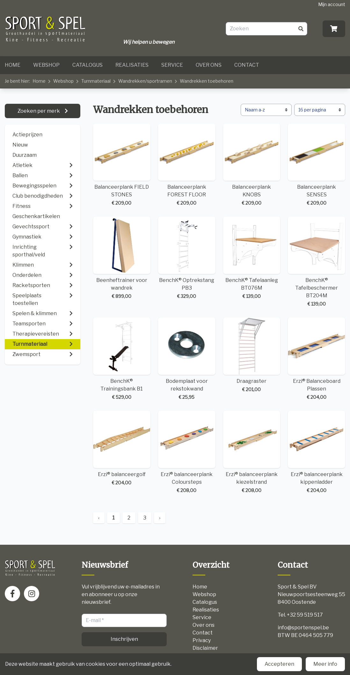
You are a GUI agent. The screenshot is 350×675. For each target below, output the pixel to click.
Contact (246, 65)
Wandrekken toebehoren (206, 81)
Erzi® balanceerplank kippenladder (316, 452)
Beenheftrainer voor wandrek (121, 258)
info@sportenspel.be (303, 628)
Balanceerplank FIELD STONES (121, 165)
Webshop (46, 65)
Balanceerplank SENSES (316, 165)
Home (12, 65)
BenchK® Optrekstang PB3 (186, 258)
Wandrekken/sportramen (145, 81)
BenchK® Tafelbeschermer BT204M (316, 261)
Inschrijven (124, 639)
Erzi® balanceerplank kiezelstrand (252, 452)
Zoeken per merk (39, 111)
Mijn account (331, 4)
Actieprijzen (27, 135)
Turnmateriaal (96, 81)
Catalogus (87, 65)
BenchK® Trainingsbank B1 (121, 358)
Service (172, 65)
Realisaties (132, 65)
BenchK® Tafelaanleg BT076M (252, 258)
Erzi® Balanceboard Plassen (316, 358)
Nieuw (20, 145)
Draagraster (252, 355)
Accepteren (279, 664)
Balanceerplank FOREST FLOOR (186, 165)
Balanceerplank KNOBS (252, 165)
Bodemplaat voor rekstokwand (186, 358)
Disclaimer (205, 648)
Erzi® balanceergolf (121, 448)
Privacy (202, 640)
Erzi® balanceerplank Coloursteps (186, 452)
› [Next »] (159, 518)
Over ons (209, 65)
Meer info (325, 664)
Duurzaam (24, 155)
